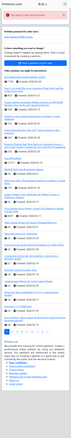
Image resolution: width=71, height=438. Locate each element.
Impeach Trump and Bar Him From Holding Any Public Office (34, 245)
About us (14, 380)
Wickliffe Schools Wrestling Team (20, 270)
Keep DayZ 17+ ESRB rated (17, 306)
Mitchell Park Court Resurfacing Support (23, 169)
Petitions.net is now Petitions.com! (28, 376)
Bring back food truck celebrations (20, 233)
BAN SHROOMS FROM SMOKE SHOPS (24, 77)
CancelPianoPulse (12, 158)
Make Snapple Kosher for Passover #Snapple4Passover (30, 222)
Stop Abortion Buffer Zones (18, 37)
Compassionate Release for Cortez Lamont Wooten (28, 281)
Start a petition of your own (35, 63)
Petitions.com (12, 4)
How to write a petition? (22, 366)
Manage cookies (18, 373)
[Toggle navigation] (65, 4)
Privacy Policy (16, 369)
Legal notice (15, 384)
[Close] (63, 15)
